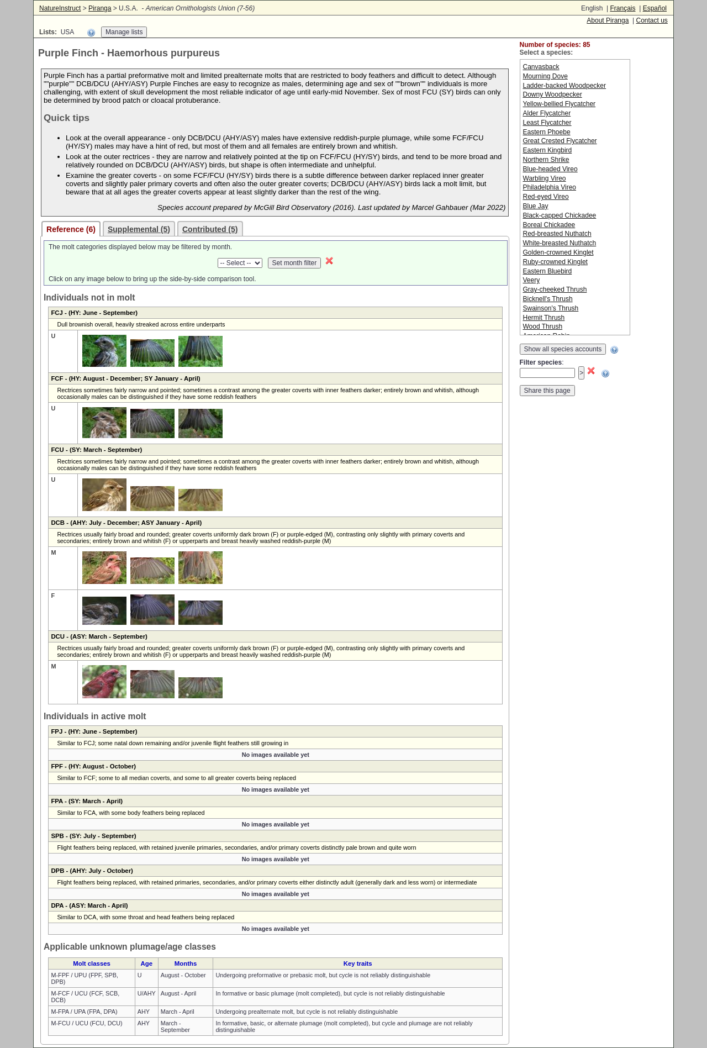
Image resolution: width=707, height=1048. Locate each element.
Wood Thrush (543, 326)
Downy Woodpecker (552, 94)
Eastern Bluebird (547, 271)
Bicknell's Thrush (548, 299)
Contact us (651, 20)
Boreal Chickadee (549, 225)
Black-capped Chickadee (560, 215)
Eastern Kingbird (547, 150)
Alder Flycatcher (547, 113)
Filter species (541, 362)
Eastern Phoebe (547, 132)
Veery (531, 280)
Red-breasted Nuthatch (557, 234)
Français (622, 8)
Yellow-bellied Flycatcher (559, 104)
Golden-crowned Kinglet (558, 252)
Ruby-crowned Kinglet (555, 262)
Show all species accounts (563, 349)
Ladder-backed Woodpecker (564, 85)
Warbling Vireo (544, 178)
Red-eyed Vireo (546, 197)
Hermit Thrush (544, 318)
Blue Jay (535, 206)
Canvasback (541, 67)
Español (655, 8)
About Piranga (608, 20)
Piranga (99, 8)
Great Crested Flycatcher (560, 141)
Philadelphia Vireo (550, 187)
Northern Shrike (546, 160)
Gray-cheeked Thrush (555, 289)
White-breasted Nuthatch (560, 243)
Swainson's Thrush (551, 308)
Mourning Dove (545, 76)
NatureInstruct (60, 8)
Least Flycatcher (547, 123)
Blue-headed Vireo (550, 169)
